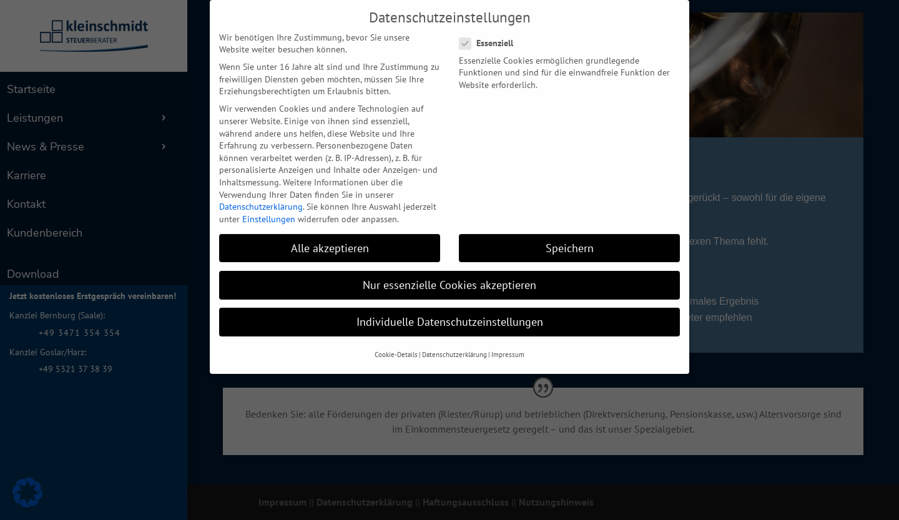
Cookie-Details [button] (396, 342)
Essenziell (491, 31)
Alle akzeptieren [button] (330, 235)
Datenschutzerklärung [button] (454, 342)
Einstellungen (268, 206)
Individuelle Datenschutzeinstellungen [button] (449, 309)
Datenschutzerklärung (261, 194)
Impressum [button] (507, 342)
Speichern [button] (570, 235)
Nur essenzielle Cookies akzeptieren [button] (449, 272)
